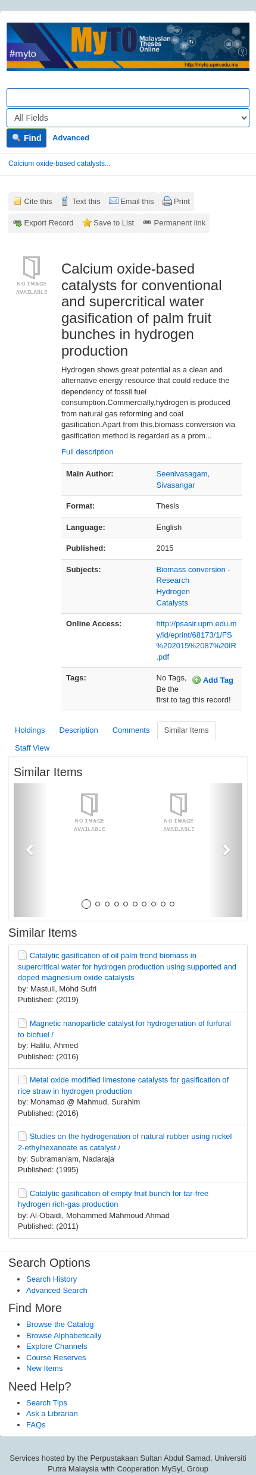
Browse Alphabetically (63, 1335)
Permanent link (180, 222)
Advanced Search (57, 1290)
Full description (87, 451)
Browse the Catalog (59, 1324)
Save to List (113, 222)
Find (26, 138)
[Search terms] (128, 97)
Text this (86, 201)
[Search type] (128, 117)
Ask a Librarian (52, 1413)
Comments (131, 730)
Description (79, 730)
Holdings (30, 730)
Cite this (38, 201)
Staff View (32, 747)
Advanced (70, 137)
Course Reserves (56, 1357)
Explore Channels (57, 1346)
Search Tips (46, 1402)
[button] (31, 850)
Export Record (49, 222)
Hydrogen (173, 591)
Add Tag (212, 680)
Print (182, 201)
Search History (51, 1279)
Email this (137, 201)
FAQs (36, 1424)
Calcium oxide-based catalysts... (59, 163)
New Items (44, 1368)
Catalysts (172, 602)
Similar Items (186, 730)
